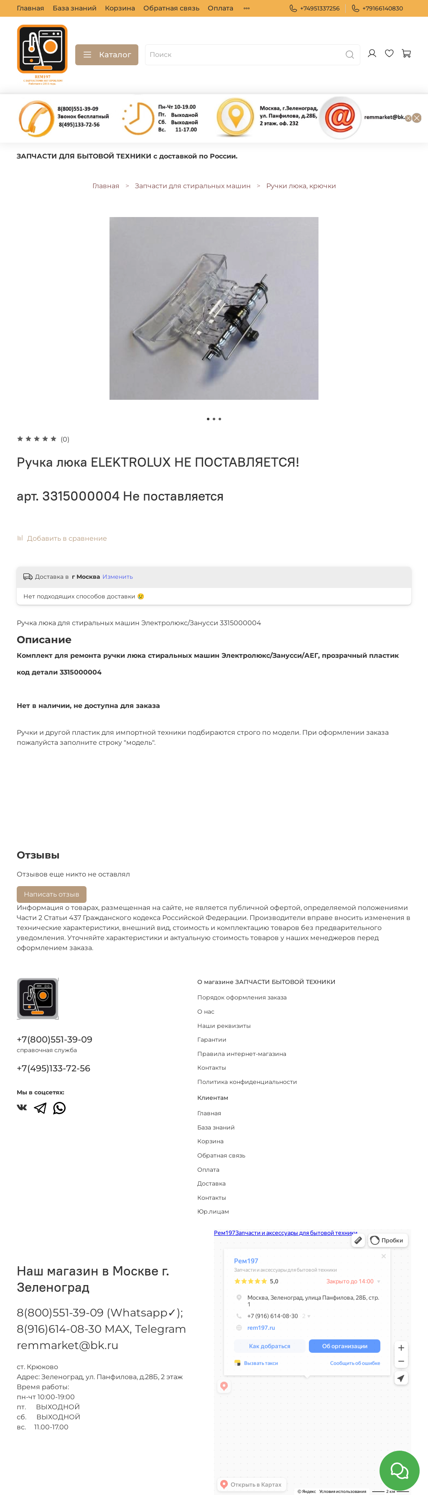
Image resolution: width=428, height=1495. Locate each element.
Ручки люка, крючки (301, 186)
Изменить (117, 576)
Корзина (120, 8)
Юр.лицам (213, 1211)
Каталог (106, 55)
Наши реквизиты (224, 1026)
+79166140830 (377, 8)
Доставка (211, 1183)
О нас (205, 1011)
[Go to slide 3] (220, 419)
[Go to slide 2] (214, 419)
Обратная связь (171, 8)
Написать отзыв (51, 894)
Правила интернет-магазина (241, 1054)
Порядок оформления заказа (242, 997)
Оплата (220, 8)
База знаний (75, 8)
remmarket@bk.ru (67, 1345)
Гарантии (212, 1039)
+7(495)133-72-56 (53, 1068)
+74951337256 (314, 8)
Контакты (211, 1067)
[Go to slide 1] (208, 419)
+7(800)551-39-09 (54, 1039)
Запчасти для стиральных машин (193, 186)
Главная (30, 8)
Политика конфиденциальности (247, 1082)
